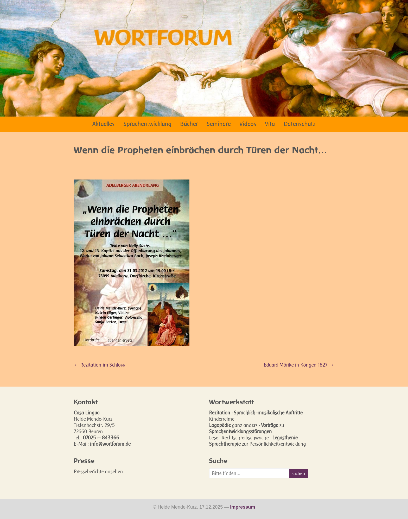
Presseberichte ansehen (98, 471)
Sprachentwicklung (147, 123)
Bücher (189, 123)
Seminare (219, 123)
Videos (248, 123)
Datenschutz (300, 123)
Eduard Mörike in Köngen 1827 (299, 365)
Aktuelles (103, 123)
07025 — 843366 (101, 437)
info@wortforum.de (110, 444)
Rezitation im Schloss (99, 365)
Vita (270, 123)
